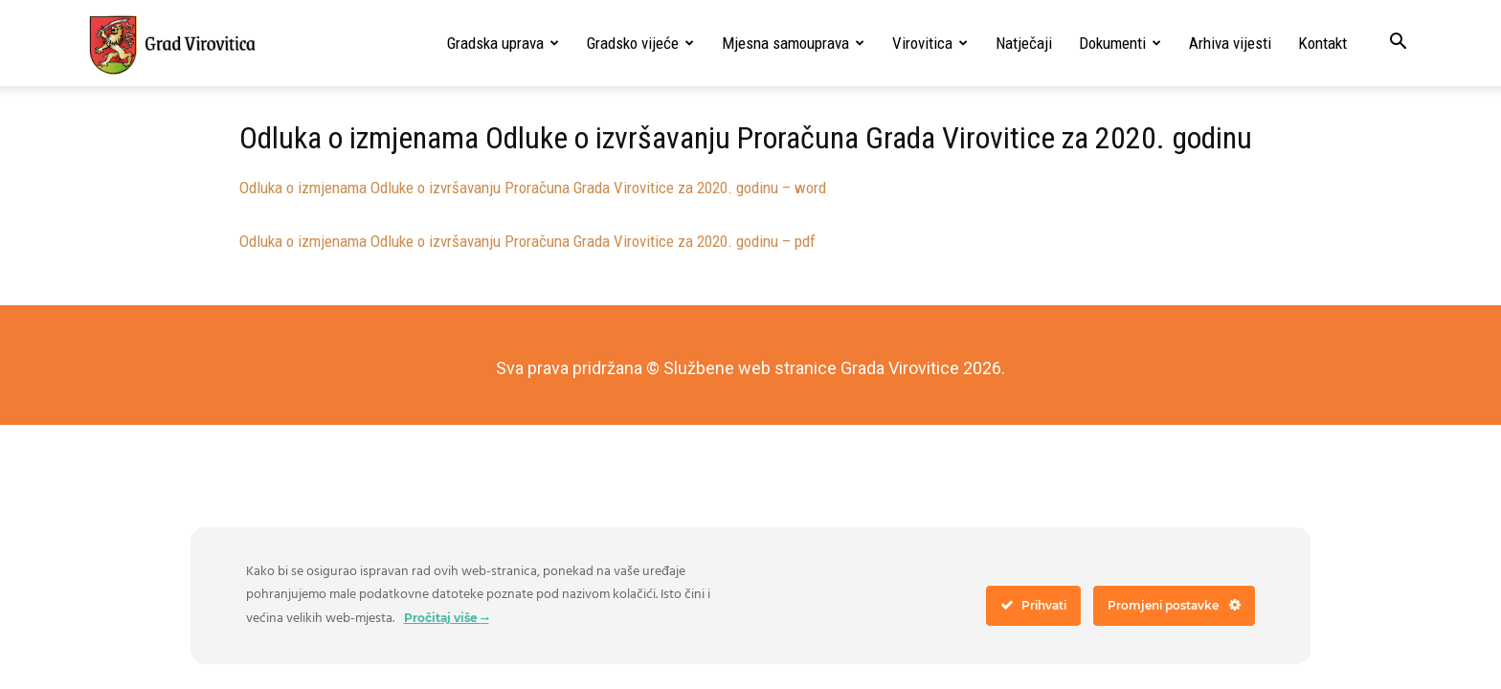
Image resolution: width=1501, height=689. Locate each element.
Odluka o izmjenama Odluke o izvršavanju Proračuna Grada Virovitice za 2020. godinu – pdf (527, 241)
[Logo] (171, 44)
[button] (1398, 43)
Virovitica (930, 43)
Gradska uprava (503, 43)
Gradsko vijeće (640, 43)
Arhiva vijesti (1230, 43)
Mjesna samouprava (793, 43)
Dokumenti (1120, 43)
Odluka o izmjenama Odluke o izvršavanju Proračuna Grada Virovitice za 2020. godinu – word (532, 187)
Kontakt (1322, 43)
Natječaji (1024, 43)
